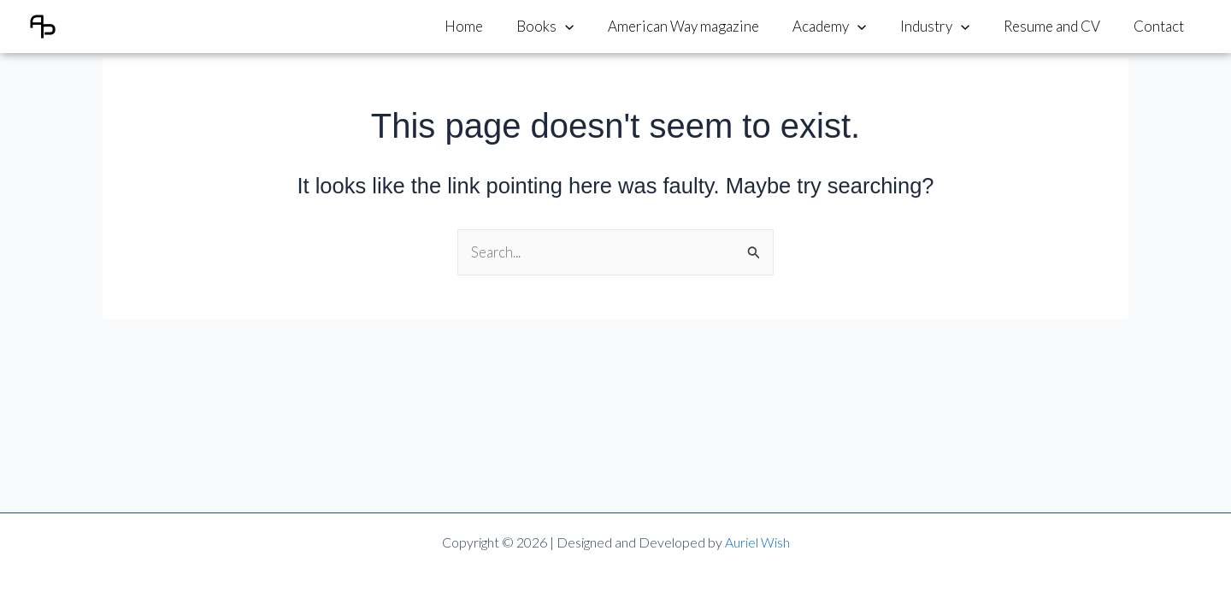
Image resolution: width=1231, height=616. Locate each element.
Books (570, 26)
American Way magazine (704, 26)
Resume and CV (1058, 26)
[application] (590, 26)
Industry (946, 26)
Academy (846, 26)
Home (493, 26)
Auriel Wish (757, 542)
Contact (1161, 26)
